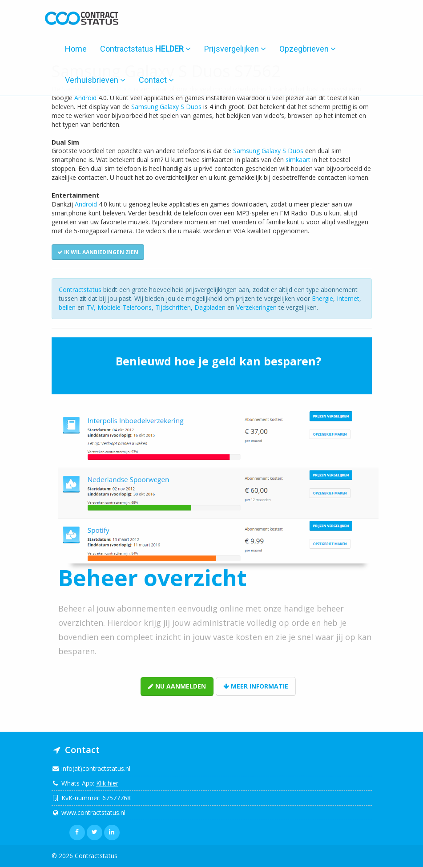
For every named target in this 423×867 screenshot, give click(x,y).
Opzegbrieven (307, 48)
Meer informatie (255, 686)
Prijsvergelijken (235, 48)
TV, (91, 307)
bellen (67, 307)
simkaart (298, 159)
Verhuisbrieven (95, 80)
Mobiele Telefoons (124, 307)
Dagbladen (210, 307)
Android (85, 97)
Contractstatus (145, 48)
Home (76, 48)
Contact (156, 80)
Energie (322, 298)
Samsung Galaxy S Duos (166, 106)
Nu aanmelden (177, 686)
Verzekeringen (256, 307)
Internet (348, 298)
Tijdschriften (173, 307)
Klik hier (107, 783)
